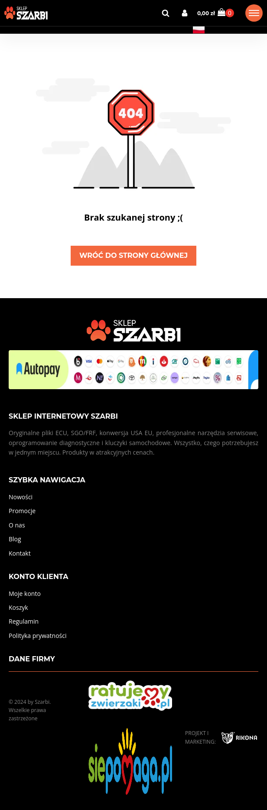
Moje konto (25, 593)
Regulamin (24, 621)
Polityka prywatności (38, 635)
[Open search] (165, 13)
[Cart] (226, 13)
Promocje (22, 511)
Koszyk (18, 607)
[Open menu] (254, 13)
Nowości (21, 497)
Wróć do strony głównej (133, 255)
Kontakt (20, 553)
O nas (17, 525)
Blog (15, 539)
